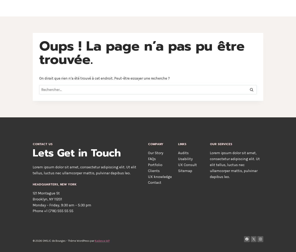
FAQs (152, 159)
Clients (154, 171)
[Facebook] (247, 239)
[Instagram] (260, 239)
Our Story (155, 153)
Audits (183, 153)
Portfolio (155, 165)
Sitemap (185, 171)
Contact (243, 8)
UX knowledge (160, 177)
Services (225, 8)
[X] (254, 239)
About (187, 8)
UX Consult (187, 165)
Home (173, 8)
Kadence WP (102, 240)
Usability (185, 159)
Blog (257, 8)
